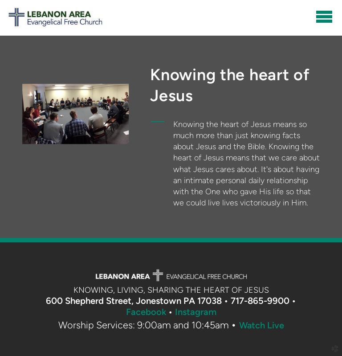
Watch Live (261, 325)
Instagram (195, 312)
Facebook (146, 312)
